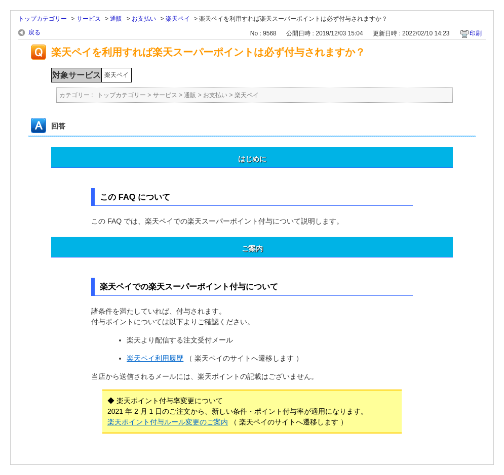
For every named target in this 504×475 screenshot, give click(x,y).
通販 (116, 18)
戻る (34, 32)
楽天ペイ (178, 18)
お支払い (144, 18)
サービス (88, 18)
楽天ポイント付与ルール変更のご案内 (167, 422)
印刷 (476, 33)
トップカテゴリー (42, 18)
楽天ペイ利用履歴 (155, 358)
